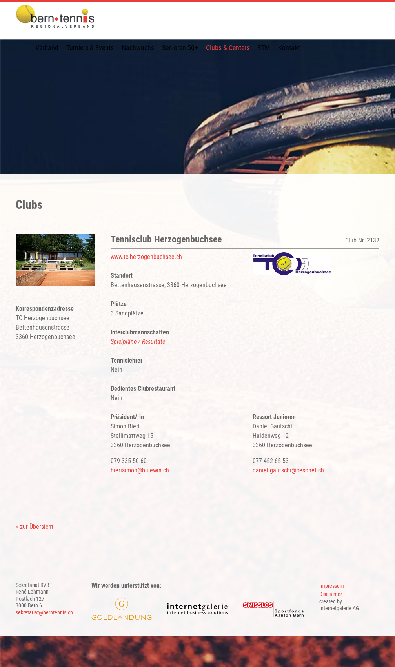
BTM (263, 48)
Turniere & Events (90, 48)
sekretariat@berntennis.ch (44, 612)
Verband (46, 48)
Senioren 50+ (180, 48)
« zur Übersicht (34, 526)
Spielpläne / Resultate (138, 341)
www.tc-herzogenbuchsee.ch (146, 257)
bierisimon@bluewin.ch (140, 470)
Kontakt (289, 48)
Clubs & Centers (227, 48)
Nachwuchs (138, 48)
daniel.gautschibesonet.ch (288, 470)
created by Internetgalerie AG (339, 605)
